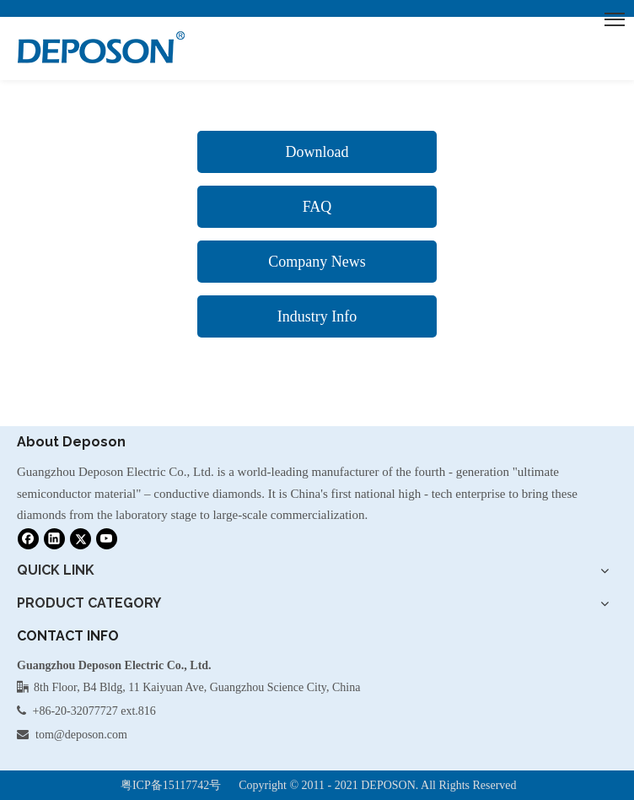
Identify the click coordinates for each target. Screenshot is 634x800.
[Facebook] (28, 538)
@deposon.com (90, 734)
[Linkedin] (54, 538)
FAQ (317, 206)
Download (316, 151)
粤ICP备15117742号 (171, 785)
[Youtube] (106, 538)
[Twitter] (80, 538)
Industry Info (317, 316)
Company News (317, 261)
